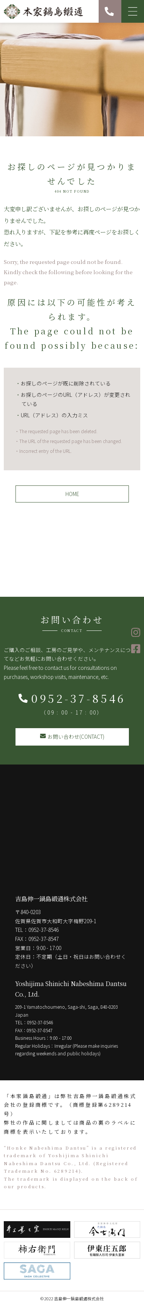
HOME (72, 494)
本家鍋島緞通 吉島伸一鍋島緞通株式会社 (43, 11)
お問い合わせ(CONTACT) (72, 736)
